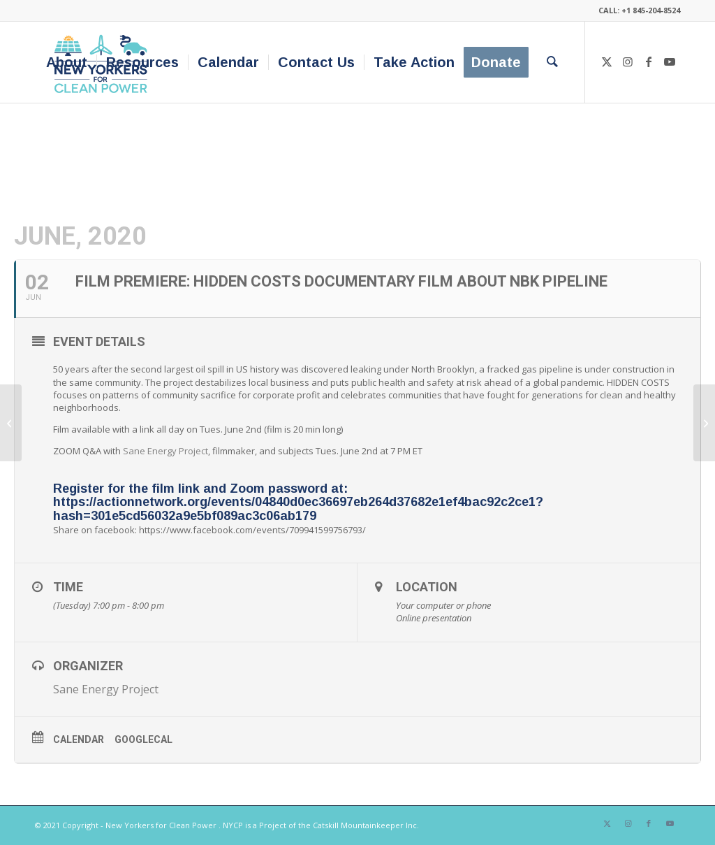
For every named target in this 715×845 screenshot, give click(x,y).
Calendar (78, 739)
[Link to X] (606, 61)
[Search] (552, 62)
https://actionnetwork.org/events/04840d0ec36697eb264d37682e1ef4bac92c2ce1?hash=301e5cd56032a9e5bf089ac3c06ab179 (298, 509)
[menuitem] (66, 62)
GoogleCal (143, 739)
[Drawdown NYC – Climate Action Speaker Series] (704, 422)
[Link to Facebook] (648, 61)
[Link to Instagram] (627, 61)
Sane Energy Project (165, 451)
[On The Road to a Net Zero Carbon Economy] (11, 422)
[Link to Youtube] (669, 61)
